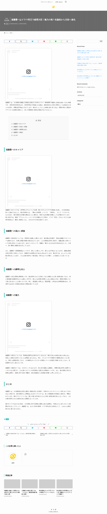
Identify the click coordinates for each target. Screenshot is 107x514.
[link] (25, 454)
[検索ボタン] (66, 2)
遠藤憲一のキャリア (20, 123)
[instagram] (55, 509)
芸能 (7, 23)
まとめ (16, 135)
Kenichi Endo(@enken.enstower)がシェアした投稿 (28, 98)
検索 (101, 41)
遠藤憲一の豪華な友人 (20, 129)
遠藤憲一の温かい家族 (20, 126)
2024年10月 (82, 95)
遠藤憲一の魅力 (18, 132)
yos (13, 463)
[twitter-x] (53, 509)
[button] (9, 41)
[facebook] (51, 509)
